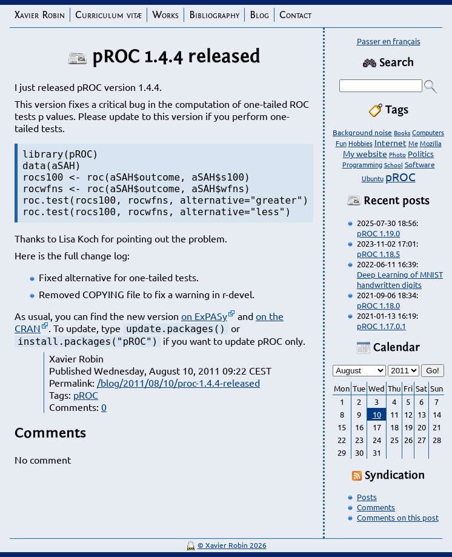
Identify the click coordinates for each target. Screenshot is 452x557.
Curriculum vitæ (108, 15)
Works (165, 15)
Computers (428, 132)
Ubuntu (373, 178)
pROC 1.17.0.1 (381, 326)
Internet (390, 142)
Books (402, 132)
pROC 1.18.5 (378, 253)
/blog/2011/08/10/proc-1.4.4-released (178, 382)
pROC (85, 395)
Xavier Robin (40, 15)
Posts (367, 497)
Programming (362, 164)
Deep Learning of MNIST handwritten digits (400, 279)
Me (413, 143)
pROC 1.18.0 (378, 305)
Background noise (362, 132)
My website (365, 153)
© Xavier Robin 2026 (232, 545)
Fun (341, 143)
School (393, 164)
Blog (259, 15)
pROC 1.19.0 (378, 233)
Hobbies (360, 143)
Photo (397, 154)
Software (420, 164)
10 (377, 414)
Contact (295, 15)
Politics (421, 153)
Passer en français (388, 41)
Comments (376, 507)
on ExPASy (204, 316)
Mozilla (431, 143)
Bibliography (214, 15)
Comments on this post (398, 517)
